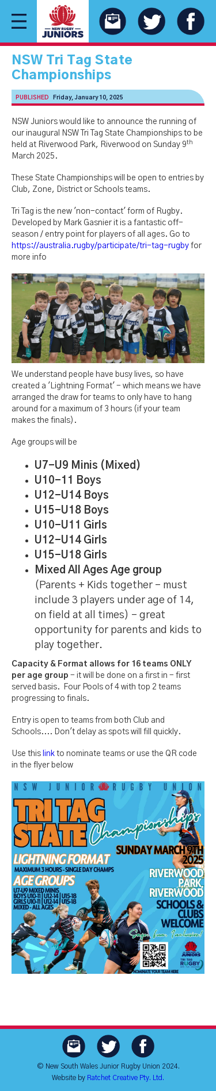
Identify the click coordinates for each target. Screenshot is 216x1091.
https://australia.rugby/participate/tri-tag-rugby (100, 246)
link (49, 754)
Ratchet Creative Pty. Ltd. (125, 1077)
